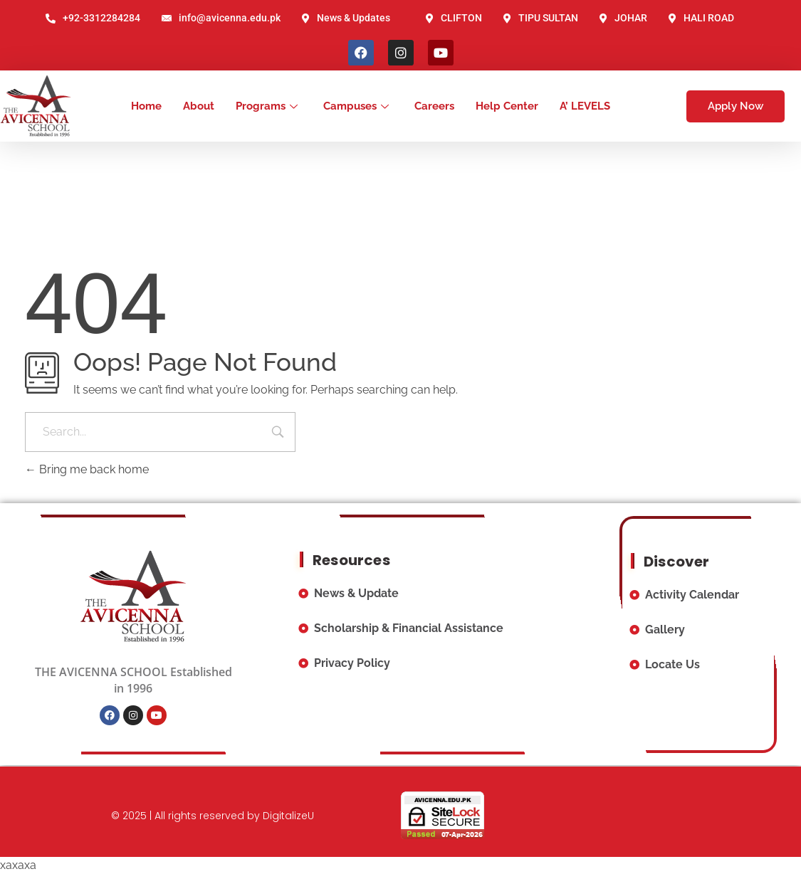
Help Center (507, 106)
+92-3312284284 (93, 17)
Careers (434, 106)
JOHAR (623, 17)
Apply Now (735, 106)
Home (146, 106)
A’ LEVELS (585, 106)
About (198, 106)
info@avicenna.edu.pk (221, 17)
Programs (267, 106)
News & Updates (346, 17)
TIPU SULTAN (540, 17)
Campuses (356, 106)
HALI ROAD (701, 17)
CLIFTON (454, 17)
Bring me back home (87, 469)
